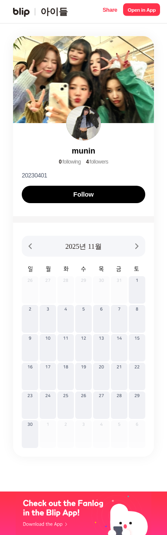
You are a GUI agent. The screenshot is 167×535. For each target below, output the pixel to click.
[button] (110, 11)
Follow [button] (83, 194)
